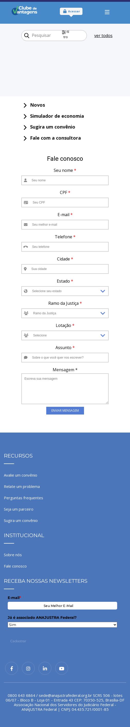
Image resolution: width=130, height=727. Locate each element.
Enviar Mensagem (65, 410)
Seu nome (65, 170)
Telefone (65, 236)
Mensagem (65, 370)
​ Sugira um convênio (49, 127)
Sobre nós (13, 554)
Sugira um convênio (21, 520)
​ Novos (34, 105)
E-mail (65, 214)
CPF (65, 192)
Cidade (65, 258)
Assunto (65, 347)
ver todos (103, 35)
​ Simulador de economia (53, 116)
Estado (65, 281)
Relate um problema (22, 486)
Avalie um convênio (20, 475)
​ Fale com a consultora (52, 138)
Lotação (65, 325)
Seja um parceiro (18, 509)
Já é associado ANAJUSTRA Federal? (42, 617)
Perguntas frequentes (23, 497)
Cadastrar (18, 641)
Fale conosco (15, 566)
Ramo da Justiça (65, 303)
